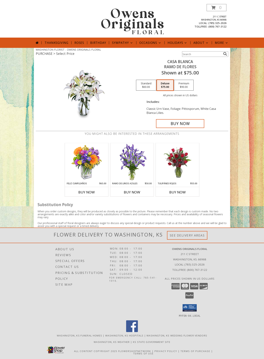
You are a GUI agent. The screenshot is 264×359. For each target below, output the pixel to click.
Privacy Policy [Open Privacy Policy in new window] (166, 351)
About (201, 43)
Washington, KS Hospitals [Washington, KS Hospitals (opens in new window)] (124, 335)
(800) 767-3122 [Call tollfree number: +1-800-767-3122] (217, 26)
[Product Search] (201, 54)
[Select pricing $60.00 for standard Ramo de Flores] (146, 85)
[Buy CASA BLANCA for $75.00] (180, 123)
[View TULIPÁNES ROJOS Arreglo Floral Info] (177, 162)
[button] (216, 7)
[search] (225, 54)
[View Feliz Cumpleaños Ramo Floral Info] (86, 162)
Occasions (150, 43)
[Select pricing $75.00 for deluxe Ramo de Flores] (165, 85)
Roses (79, 43)
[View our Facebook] (132, 331)
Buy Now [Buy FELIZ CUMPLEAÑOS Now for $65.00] (86, 192)
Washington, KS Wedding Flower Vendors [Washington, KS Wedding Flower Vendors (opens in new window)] (176, 335)
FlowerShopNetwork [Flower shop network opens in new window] (134, 351)
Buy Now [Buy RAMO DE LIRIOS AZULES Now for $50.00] (132, 192)
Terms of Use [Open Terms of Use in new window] (143, 353)
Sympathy (122, 43)
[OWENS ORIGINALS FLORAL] (132, 21)
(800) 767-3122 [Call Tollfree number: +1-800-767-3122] (197, 270)
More (221, 43)
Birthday (98, 43)
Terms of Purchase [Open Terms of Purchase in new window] (195, 351)
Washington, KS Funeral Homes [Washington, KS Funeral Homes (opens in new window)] (79, 335)
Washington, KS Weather (112, 341)
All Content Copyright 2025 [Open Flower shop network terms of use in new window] (95, 351)
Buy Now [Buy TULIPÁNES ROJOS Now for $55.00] (177, 192)
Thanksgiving (56, 43)
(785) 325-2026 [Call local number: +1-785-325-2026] (217, 23)
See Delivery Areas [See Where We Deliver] (187, 235)
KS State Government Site (151, 341)
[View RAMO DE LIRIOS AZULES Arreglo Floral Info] (132, 162)
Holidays (177, 43)
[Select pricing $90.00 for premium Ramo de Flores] (183, 85)
